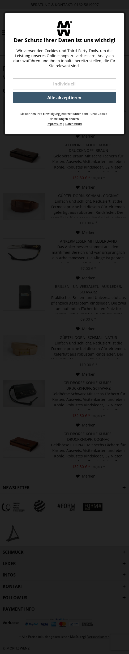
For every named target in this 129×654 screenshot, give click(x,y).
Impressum (54, 124)
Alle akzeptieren (64, 98)
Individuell (64, 84)
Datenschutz (73, 124)
